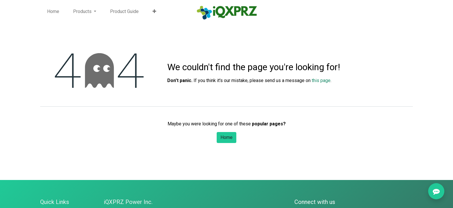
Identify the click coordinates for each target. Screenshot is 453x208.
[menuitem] (53, 11)
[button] (154, 11)
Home (226, 137)
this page (321, 80)
